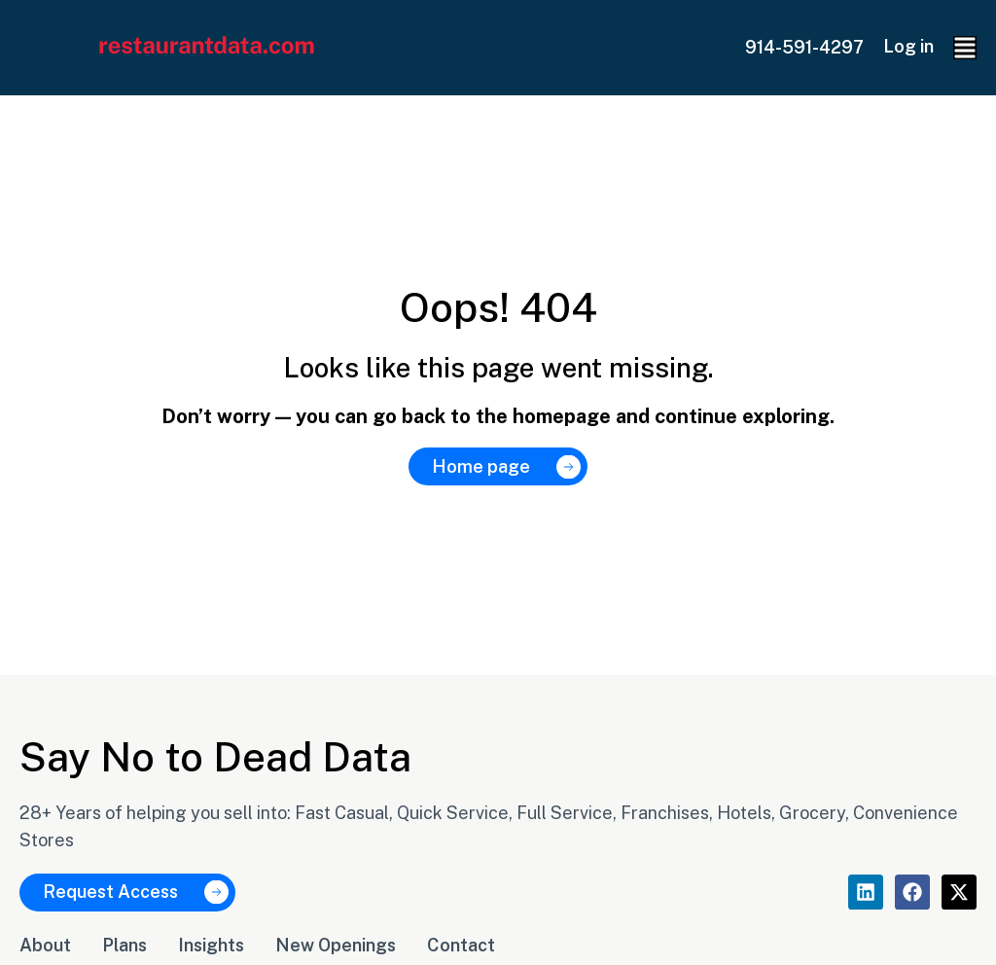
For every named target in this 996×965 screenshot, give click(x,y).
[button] (965, 47)
